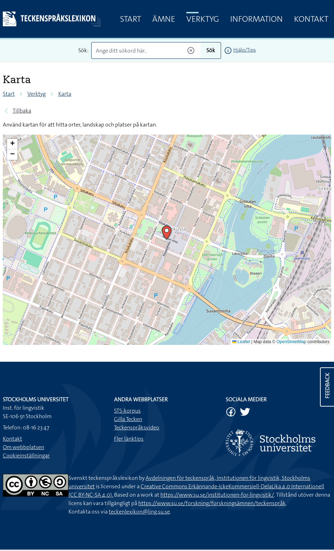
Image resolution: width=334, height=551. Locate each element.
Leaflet (241, 341)
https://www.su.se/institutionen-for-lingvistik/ (217, 494)
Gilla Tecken (128, 419)
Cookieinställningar (26, 455)
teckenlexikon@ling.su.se (139, 511)
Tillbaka (22, 110)
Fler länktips (128, 438)
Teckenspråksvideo (136, 427)
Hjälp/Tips (244, 50)
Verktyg (202, 19)
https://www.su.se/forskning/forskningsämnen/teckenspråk (212, 503)
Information (256, 19)
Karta (64, 93)
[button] (167, 233)
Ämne (163, 19)
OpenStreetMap (291, 341)
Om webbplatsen (23, 447)
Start (130, 19)
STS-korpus (127, 410)
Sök (210, 50)
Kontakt (311, 19)
